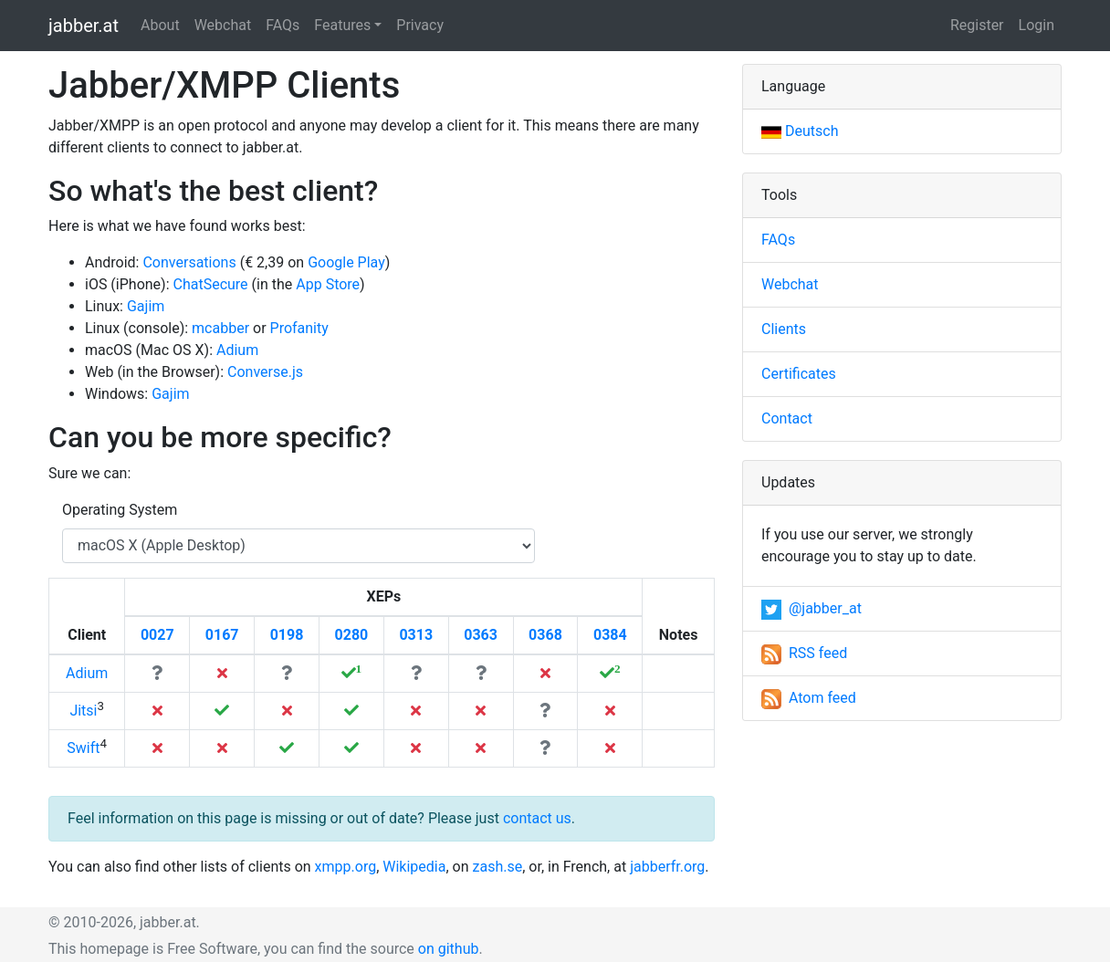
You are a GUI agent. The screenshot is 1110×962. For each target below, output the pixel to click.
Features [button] (342, 25)
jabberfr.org (667, 866)
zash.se (498, 866)
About (160, 25)
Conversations (189, 262)
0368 (545, 634)
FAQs (282, 25)
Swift (83, 748)
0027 (157, 634)
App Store (328, 284)
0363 (480, 634)
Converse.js (265, 372)
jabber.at (83, 26)
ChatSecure (210, 284)
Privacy (420, 25)
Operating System (119, 509)
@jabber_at (811, 608)
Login (1036, 25)
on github (448, 948)
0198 (287, 634)
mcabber (220, 328)
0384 (610, 634)
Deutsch (799, 131)
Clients (783, 329)
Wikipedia (413, 866)
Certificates (798, 373)
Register (977, 25)
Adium (237, 350)
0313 (416, 634)
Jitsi (83, 710)
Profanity (299, 328)
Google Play (346, 262)
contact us (537, 818)
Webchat (223, 25)
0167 (222, 634)
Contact (786, 418)
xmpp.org (346, 866)
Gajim (145, 306)
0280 (352, 634)
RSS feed (804, 653)
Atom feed (808, 697)
